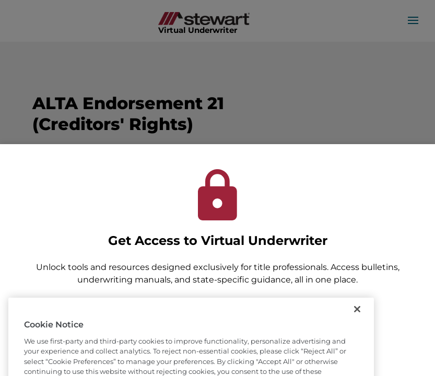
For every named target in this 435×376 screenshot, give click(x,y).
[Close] (357, 319)
